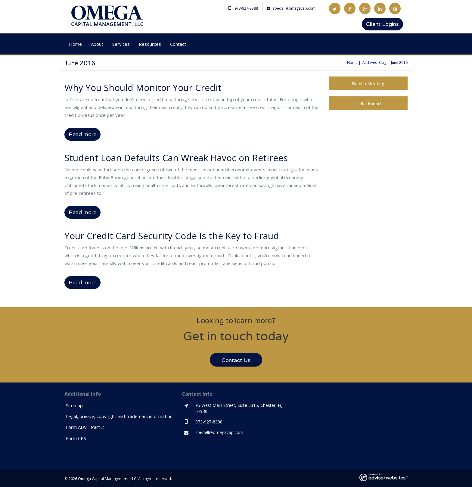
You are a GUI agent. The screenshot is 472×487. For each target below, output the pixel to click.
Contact (178, 44)
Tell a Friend (368, 103)
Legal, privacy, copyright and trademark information (119, 416)
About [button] (97, 44)
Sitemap (74, 405)
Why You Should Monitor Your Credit (143, 87)
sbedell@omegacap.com (291, 8)
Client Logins (382, 24)
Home (75, 44)
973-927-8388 (243, 8)
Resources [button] (150, 44)
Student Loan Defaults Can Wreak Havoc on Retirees (176, 157)
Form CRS (76, 438)
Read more (82, 134)
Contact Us (236, 360)
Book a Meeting (368, 83)
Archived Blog (374, 62)
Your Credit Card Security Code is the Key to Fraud (171, 235)
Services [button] (121, 44)
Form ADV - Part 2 (85, 427)
